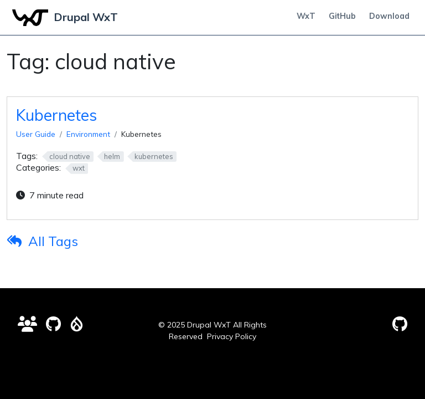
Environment (88, 134)
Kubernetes (56, 115)
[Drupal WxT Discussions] (27, 324)
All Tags (53, 241)
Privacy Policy (231, 336)
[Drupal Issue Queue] (77, 324)
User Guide (35, 134)
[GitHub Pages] (399, 324)
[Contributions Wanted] (53, 324)
